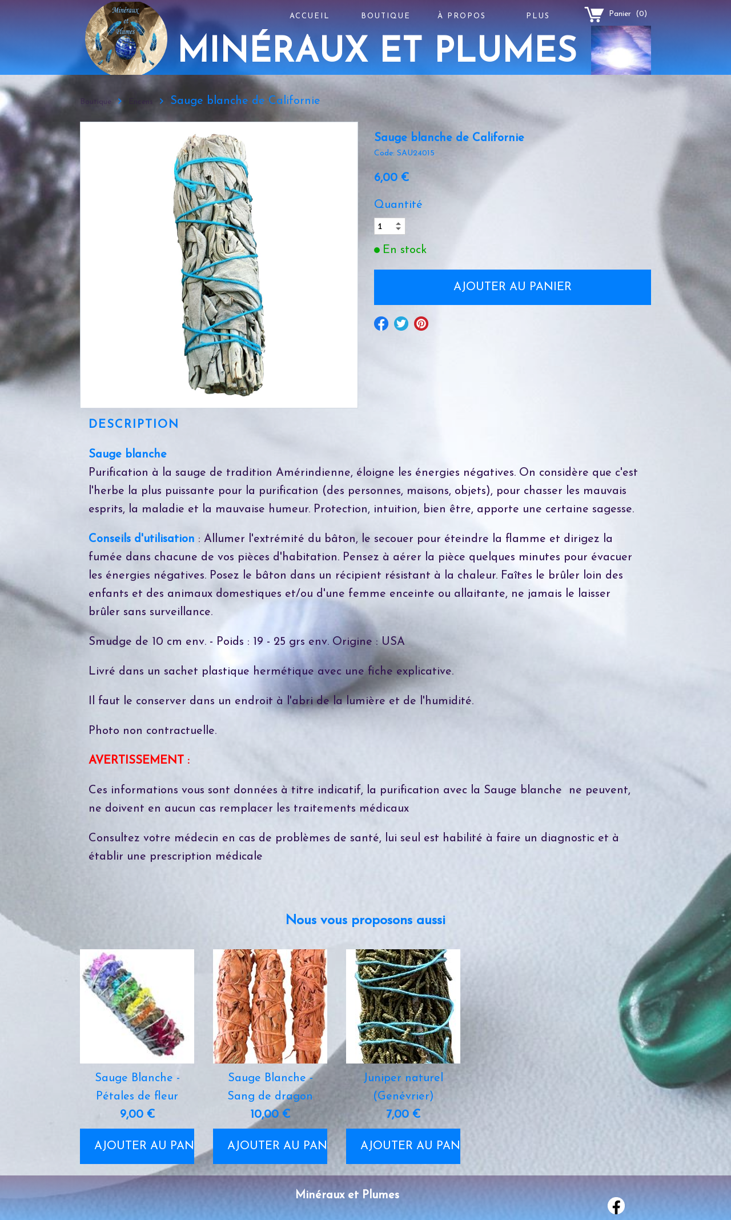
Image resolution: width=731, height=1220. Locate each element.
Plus (538, 16)
